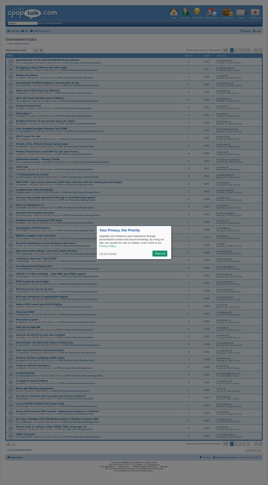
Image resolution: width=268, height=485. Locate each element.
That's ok (160, 253)
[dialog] (134, 242)
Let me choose (108, 253)
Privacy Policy (107, 246)
